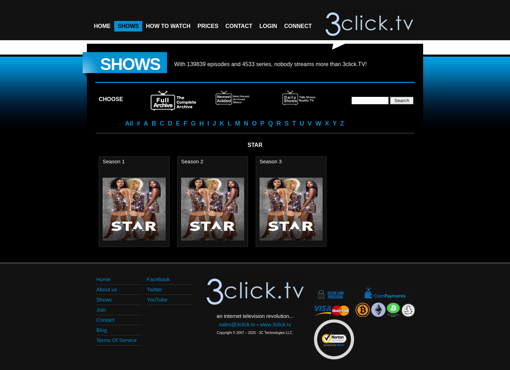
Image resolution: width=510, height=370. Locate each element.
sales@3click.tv (237, 324)
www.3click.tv (275, 324)
